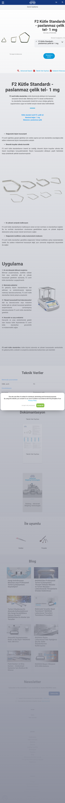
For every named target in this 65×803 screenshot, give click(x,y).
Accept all (40, 405)
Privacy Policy (32, 400)
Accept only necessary (28, 405)
